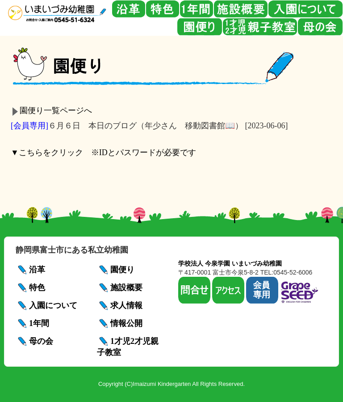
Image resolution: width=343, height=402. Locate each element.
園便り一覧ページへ (56, 110)
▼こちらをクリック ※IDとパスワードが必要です (103, 152)
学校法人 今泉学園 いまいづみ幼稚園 (230, 263)
